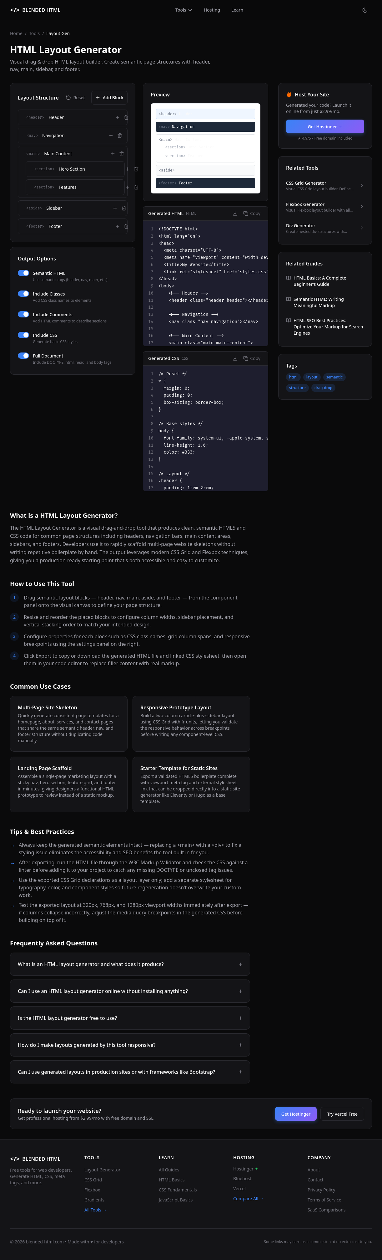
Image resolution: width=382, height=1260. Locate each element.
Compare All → (248, 1198)
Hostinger (245, 1169)
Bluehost (242, 1178)
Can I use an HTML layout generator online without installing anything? (130, 991)
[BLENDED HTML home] (35, 10)
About (314, 1170)
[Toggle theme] (365, 10)
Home (16, 33)
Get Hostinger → (325, 127)
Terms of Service (324, 1200)
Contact (316, 1180)
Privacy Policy (321, 1190)
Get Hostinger (296, 1114)
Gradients (94, 1200)
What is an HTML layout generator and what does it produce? (130, 964)
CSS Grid (93, 1180)
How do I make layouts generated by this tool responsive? (130, 1045)
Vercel (239, 1188)
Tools (184, 10)
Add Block (109, 97)
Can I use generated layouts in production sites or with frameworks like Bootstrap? (130, 1072)
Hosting (212, 10)
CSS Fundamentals (178, 1190)
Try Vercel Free (342, 1114)
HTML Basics (172, 1180)
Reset (75, 97)
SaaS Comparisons (327, 1210)
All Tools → (95, 1210)
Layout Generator (102, 1170)
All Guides (169, 1170)
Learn (237, 10)
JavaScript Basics (176, 1200)
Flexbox (92, 1190)
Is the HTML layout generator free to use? (130, 1018)
